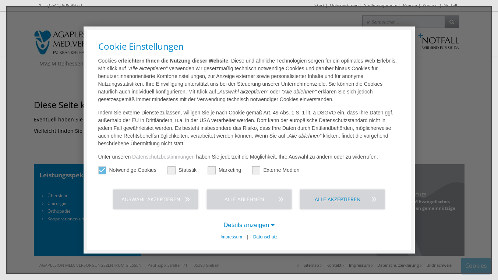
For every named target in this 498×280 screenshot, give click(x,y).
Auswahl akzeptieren (150, 199)
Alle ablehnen (244, 199)
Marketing (224, 170)
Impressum (231, 237)
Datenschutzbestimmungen (163, 157)
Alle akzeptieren (338, 199)
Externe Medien (275, 170)
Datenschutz (265, 237)
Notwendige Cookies (127, 170)
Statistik (182, 170)
